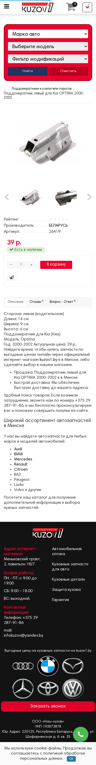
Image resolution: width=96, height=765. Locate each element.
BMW (18, 454)
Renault (21, 464)
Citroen (21, 470)
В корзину (56, 265)
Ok (71, 758)
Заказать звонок (48, 706)
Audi (18, 449)
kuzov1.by (48, 360)
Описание (15, 302)
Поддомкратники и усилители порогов (41, 89)
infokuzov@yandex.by (23, 636)
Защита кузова (66, 590)
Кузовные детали (68, 580)
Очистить (68, 71)
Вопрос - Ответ (62, 302)
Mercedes (23, 459)
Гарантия (60, 600)
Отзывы (36, 302)
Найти (28, 71)
